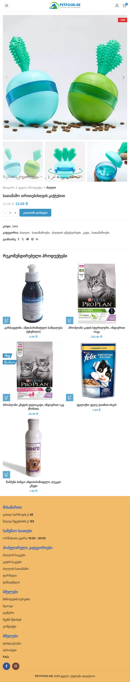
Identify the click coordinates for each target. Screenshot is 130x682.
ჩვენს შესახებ (12, 619)
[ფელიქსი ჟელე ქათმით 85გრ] (96, 370)
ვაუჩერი (8, 613)
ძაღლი (51, 187)
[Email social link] (27, 239)
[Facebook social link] (18, 239)
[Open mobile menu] (6, 5)
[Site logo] (65, 5)
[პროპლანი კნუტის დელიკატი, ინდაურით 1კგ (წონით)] (33, 370)
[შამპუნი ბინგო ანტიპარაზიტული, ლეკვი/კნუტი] (33, 447)
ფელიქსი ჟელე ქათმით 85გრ (96, 404)
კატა (86, 232)
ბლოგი (8, 606)
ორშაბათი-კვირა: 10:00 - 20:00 (24, 538)
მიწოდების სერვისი (16, 599)
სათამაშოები (41, 232)
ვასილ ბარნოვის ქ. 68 (18, 514)
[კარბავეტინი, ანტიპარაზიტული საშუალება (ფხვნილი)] (33, 293)
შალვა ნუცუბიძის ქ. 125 (18, 521)
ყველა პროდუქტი (30, 187)
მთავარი (9, 187)
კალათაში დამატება (35, 212)
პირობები (9, 650)
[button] (6, 77)
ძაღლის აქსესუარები (66, 232)
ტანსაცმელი (11, 582)
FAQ (6, 657)
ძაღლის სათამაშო (16, 569)
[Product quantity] (10, 213)
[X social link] (22, 239)
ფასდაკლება (12, 643)
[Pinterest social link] (32, 239)
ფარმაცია (10, 575)
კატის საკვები (12, 562)
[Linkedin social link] (37, 239)
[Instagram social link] (15, 666)
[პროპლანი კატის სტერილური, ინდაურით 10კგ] (96, 293)
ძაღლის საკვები (14, 555)
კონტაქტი (9, 626)
